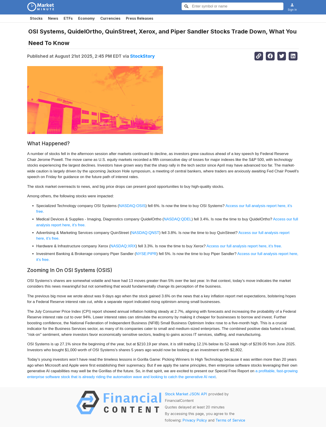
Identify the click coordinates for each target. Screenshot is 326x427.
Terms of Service (230, 420)
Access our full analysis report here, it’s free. (244, 246)
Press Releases (139, 18)
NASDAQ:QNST (145, 233)
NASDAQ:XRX (123, 246)
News (53, 18)
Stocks (36, 18)
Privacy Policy (194, 420)
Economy (86, 18)
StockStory (142, 56)
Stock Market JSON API (186, 394)
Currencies (110, 18)
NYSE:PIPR (146, 254)
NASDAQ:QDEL (178, 219)
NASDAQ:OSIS (132, 206)
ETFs (68, 18)
